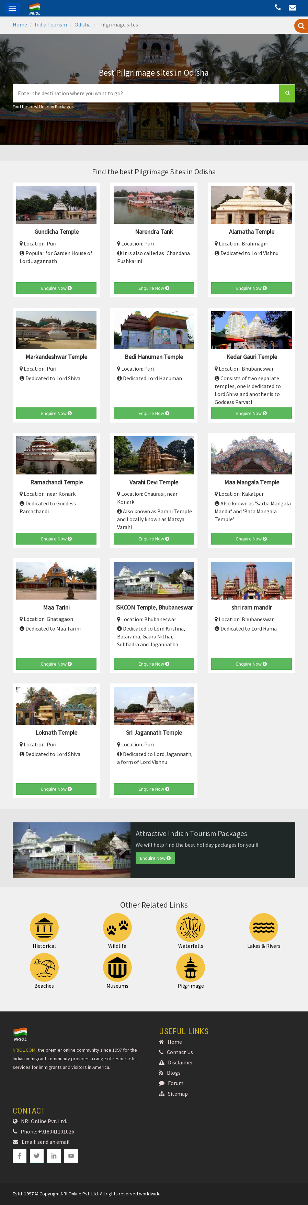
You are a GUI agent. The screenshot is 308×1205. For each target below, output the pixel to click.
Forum (171, 1083)
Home (20, 24)
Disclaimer (176, 1062)
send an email (53, 1141)
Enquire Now (56, 288)
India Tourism (51, 24)
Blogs (170, 1072)
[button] (21, 850)
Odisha (83, 24)
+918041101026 (56, 1131)
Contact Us (176, 1052)
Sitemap (173, 1093)
